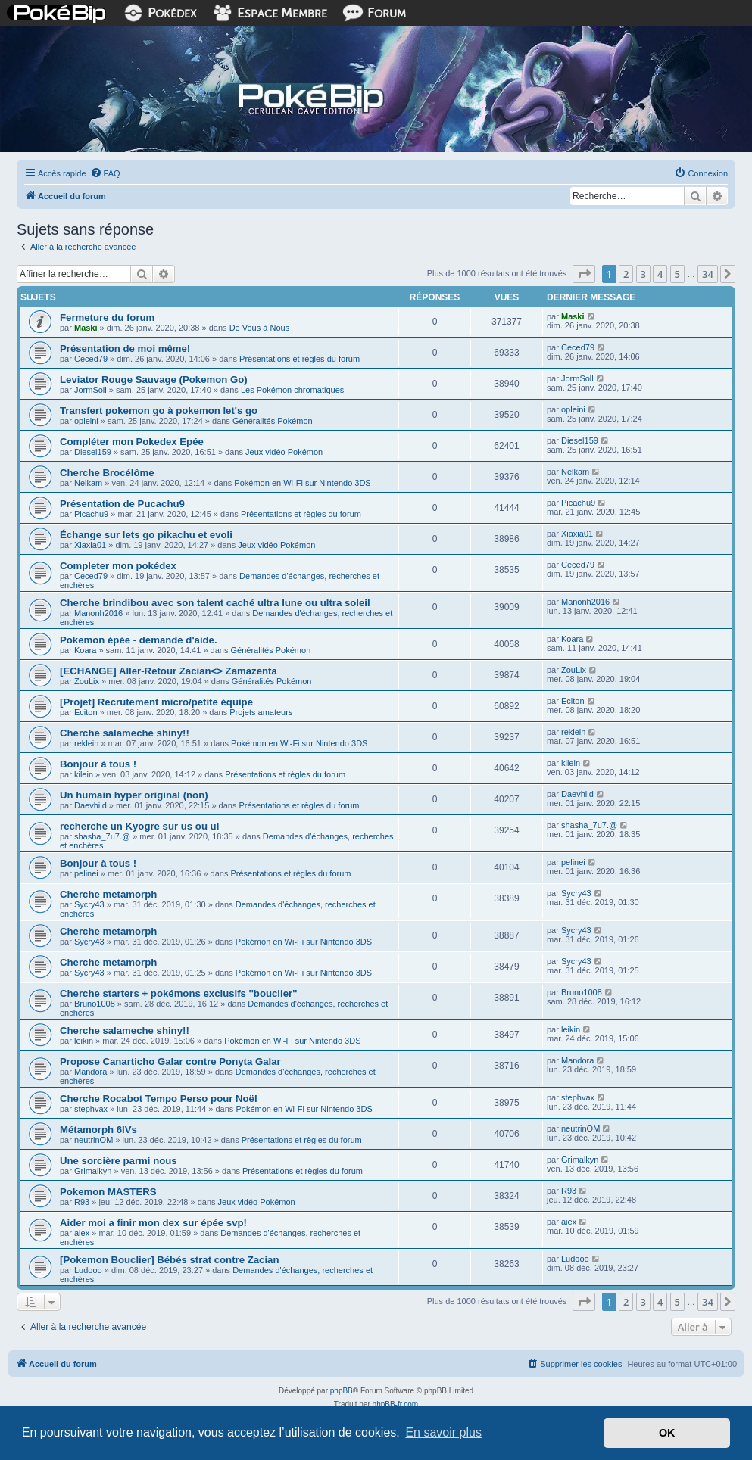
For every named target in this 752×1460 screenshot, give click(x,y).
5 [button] (677, 274)
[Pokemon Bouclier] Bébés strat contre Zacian (169, 1259)
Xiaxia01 (90, 544)
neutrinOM (93, 1139)
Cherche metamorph (108, 894)
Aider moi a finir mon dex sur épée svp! (153, 1222)
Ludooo (88, 1270)
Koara (85, 650)
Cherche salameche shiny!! (124, 733)
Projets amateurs (260, 712)
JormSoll (90, 389)
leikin (83, 1040)
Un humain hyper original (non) (134, 795)
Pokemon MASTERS (108, 1191)
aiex (81, 1232)
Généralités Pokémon (272, 420)
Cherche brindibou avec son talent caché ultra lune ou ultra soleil (215, 603)
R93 (81, 1201)
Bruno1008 (94, 1003)
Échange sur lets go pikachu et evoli (146, 534)
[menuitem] (105, 173)
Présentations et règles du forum (299, 358)
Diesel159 (92, 451)
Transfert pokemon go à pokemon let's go (158, 410)
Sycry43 (89, 904)
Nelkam (88, 482)
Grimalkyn (93, 1170)
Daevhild (90, 805)
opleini (86, 420)
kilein (83, 774)
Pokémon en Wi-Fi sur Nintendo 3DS (302, 482)
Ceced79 (91, 358)
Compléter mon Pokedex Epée (132, 441)
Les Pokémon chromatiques (292, 389)
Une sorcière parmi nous (118, 1160)
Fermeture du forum (107, 317)
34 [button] (707, 274)
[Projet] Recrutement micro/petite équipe (156, 702)
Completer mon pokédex (118, 565)
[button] (584, 274)
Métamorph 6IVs (98, 1129)
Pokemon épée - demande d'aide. (138, 640)
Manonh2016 (98, 613)
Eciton (86, 712)
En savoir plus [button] (443, 1432)
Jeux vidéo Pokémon (284, 451)
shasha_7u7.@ (102, 836)
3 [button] (643, 274)
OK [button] (667, 1433)
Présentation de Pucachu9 (122, 503)
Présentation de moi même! (125, 348)
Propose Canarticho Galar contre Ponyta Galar (170, 1061)
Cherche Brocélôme (107, 472)
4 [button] (660, 274)
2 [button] (626, 274)
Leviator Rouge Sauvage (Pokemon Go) (154, 379)
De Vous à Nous (259, 327)
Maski (86, 327)
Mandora (90, 1071)
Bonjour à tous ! (98, 764)
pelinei (86, 873)
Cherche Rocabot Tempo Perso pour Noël (158, 1098)
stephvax (91, 1108)
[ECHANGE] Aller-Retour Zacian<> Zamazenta (168, 671)
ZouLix (86, 681)
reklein (86, 743)
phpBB (341, 1391)
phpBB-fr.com (396, 1404)
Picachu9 (91, 513)
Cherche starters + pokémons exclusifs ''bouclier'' (178, 993)
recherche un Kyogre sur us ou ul (139, 826)
